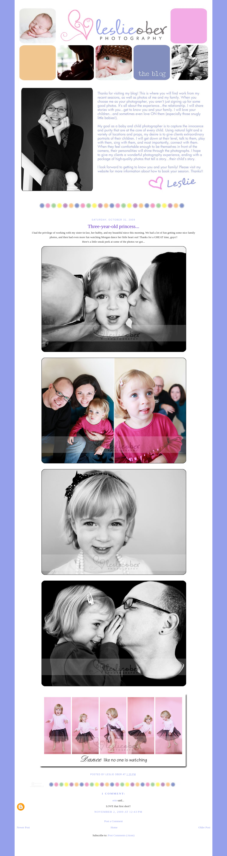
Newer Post (23, 827)
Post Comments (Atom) (121, 835)
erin (114, 800)
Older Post (204, 827)
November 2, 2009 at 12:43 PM (118, 811)
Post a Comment (113, 821)
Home (114, 827)
